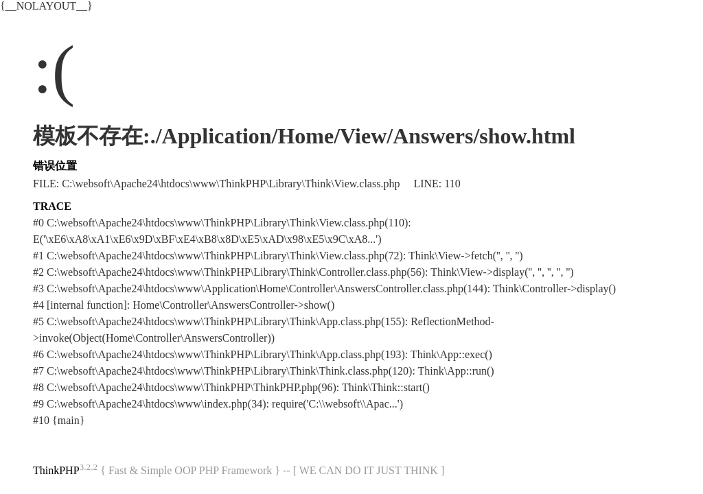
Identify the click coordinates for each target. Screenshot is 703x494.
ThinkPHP (56, 470)
